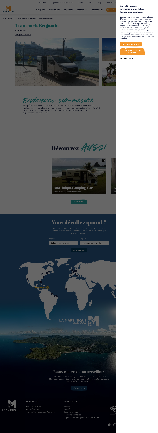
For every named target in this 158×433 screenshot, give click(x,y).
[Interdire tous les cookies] (132, 51)
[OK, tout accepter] (131, 44)
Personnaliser (126, 58)
